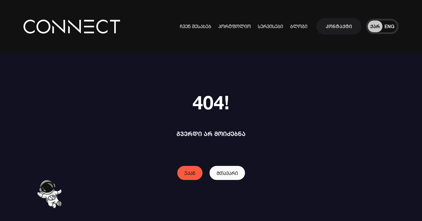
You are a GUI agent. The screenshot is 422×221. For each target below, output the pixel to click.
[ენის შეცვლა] (382, 26)
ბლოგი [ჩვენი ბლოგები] (298, 26)
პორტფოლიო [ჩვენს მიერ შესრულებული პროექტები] (234, 26)
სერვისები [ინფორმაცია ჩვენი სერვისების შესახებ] (270, 26)
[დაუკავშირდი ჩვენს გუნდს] (338, 26)
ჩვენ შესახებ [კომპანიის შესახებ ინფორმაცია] (195, 26)
